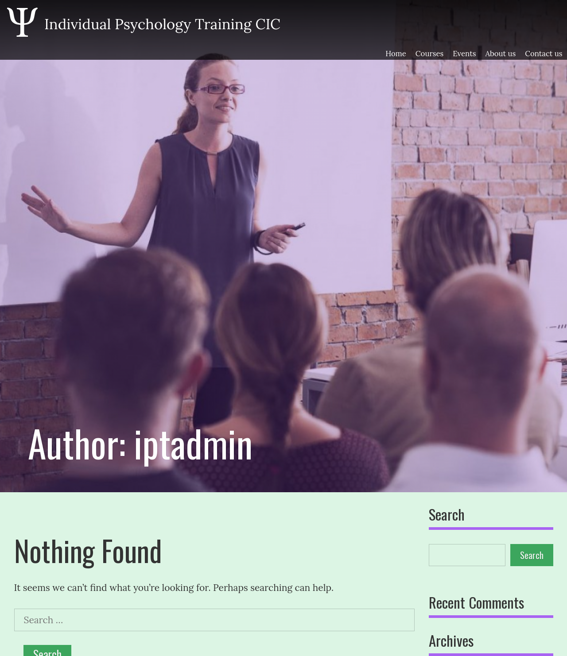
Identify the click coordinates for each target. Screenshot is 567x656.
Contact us (543, 53)
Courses (429, 53)
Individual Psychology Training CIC (162, 24)
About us (500, 53)
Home (395, 53)
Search (447, 515)
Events (464, 53)
